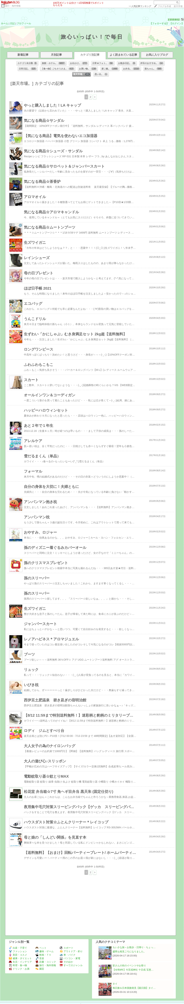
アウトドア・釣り (71, 951)
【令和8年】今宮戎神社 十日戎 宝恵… (133, 969)
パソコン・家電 (70, 958)
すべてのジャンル (71, 965)
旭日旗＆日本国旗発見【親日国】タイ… (134, 988)
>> (140, 6)
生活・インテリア (20, 961)
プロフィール (24, 23)
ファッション (18, 951)
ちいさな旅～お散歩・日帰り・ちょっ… (134, 947)
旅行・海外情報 (13, 6)
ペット (40, 947)
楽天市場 (178, 6)
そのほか (66, 961)
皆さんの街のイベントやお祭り (129, 965)
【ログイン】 (176, 23)
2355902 (174, 19)
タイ (115, 983)
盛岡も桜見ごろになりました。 (129, 951)
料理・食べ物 (18, 965)
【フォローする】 (159, 23)
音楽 (39, 958)
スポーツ (66, 947)
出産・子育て (18, 947)
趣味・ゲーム (44, 951)
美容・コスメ (18, 954)
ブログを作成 (164, 6)
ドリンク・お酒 (19, 968)
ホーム (4, 23)
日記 (12, 23)
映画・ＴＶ (43, 954)
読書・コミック (45, 961)
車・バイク (67, 954)
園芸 (39, 968)
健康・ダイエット (20, 958)
